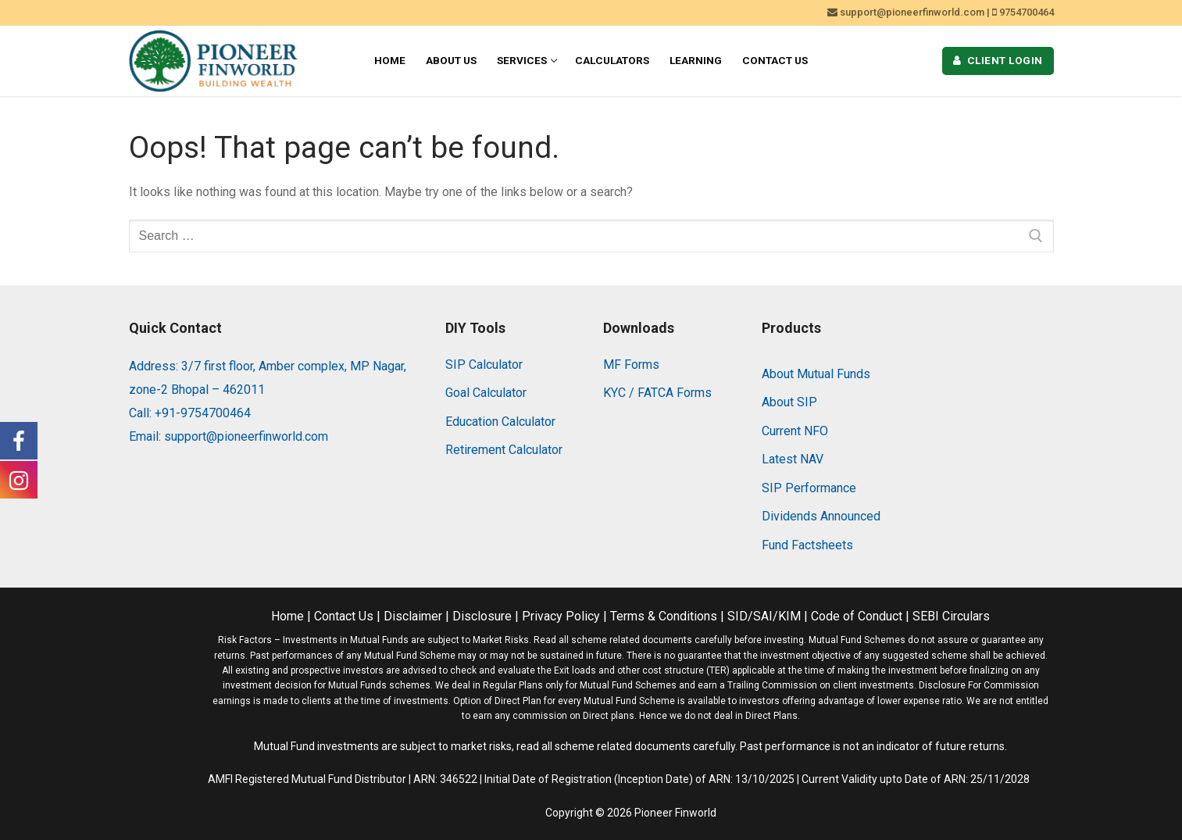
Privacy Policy (561, 616)
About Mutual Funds (816, 373)
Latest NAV (792, 459)
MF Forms (631, 364)
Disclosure (482, 616)
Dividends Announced (821, 516)
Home (287, 616)
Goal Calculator (486, 392)
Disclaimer (413, 616)
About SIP (789, 402)
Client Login (998, 60)
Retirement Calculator (503, 449)
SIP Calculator (484, 364)
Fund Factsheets (807, 545)
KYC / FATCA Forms (657, 392)
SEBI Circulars (951, 616)
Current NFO (795, 431)
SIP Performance (809, 488)
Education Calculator (500, 421)
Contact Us (343, 616)
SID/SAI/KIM (764, 616)
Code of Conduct (856, 616)
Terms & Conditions (663, 616)
